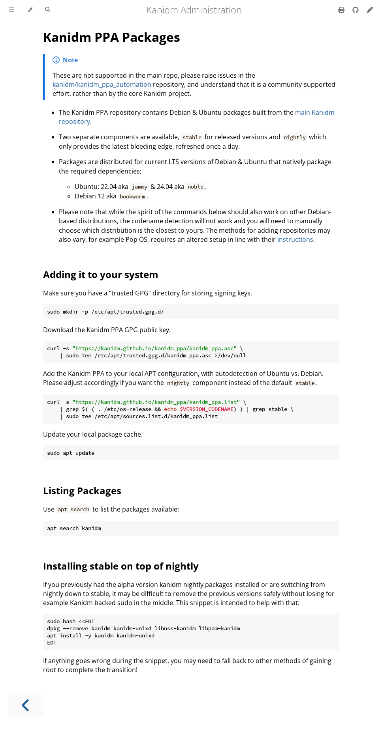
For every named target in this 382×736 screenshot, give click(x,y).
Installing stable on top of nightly (121, 565)
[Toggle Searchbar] (47, 10)
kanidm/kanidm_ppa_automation (102, 84)
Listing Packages (82, 490)
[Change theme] (30, 10)
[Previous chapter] (25, 705)
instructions (295, 239)
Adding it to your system (100, 274)
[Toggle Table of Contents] (11, 10)
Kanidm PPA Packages (111, 36)
